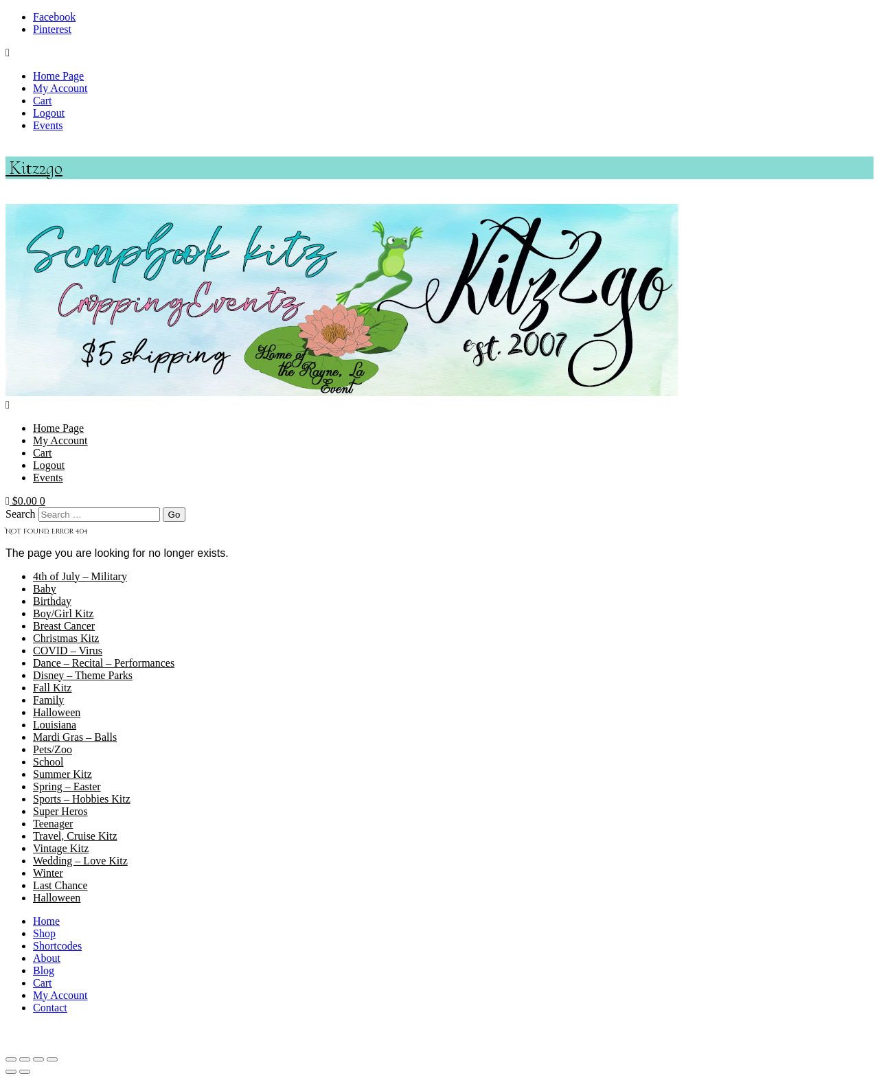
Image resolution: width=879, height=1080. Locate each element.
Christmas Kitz (66, 638)
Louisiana (54, 725)
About (46, 958)
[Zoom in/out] (10, 1059)
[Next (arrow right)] (24, 1072)
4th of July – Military (80, 576)
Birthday (52, 601)
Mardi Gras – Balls (75, 737)
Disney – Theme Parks (83, 675)
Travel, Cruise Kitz (75, 836)
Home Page (58, 76)
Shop (44, 933)
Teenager (53, 823)
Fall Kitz (52, 687)
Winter (48, 873)
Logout (49, 113)
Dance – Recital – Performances (103, 663)
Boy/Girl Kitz (63, 613)
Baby (44, 589)
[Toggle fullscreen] (24, 1059)
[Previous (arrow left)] (10, 1072)
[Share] (38, 1059)
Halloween (56, 712)
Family (48, 700)
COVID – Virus (67, 650)
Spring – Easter (67, 786)
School (48, 762)
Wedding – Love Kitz (80, 860)
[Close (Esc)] (52, 1059)
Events (48, 125)
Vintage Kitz (61, 848)
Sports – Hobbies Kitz (81, 799)
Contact (50, 1007)
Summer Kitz (62, 774)
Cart (42, 100)
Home (46, 921)
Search (20, 514)
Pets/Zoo (52, 749)
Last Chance (60, 885)
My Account (60, 88)
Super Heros (60, 811)
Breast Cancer (64, 626)
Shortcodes (57, 946)
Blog (43, 970)
